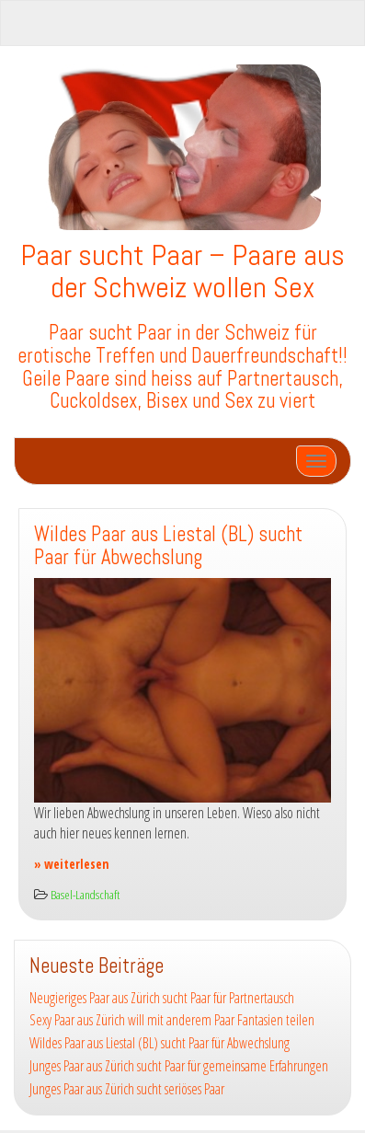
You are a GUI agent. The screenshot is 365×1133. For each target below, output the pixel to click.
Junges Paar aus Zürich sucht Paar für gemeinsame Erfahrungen (178, 1066)
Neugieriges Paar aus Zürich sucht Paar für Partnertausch (161, 998)
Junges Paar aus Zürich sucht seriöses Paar (126, 1089)
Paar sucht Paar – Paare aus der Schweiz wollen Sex (182, 271)
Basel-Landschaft (85, 894)
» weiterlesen (71, 864)
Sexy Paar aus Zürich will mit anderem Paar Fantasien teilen (171, 1020)
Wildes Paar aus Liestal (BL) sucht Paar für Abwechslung (168, 546)
